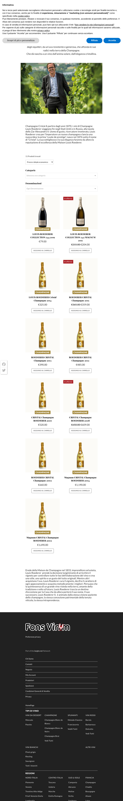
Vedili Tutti (72, 682)
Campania (72, 735)
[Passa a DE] (10, 799)
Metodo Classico (75, 673)
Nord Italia (31, 730)
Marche (52, 744)
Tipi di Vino (32, 663)
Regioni (30, 726)
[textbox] (61, 127)
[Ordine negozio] (39, 114)
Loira (88, 753)
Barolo (88, 673)
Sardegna (72, 753)
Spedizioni (29, 638)
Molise (71, 744)
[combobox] (61, 127)
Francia (90, 730)
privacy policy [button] (43, 30)
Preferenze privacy (33, 589)
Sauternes (90, 758)
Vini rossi (91, 668)
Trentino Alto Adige (33, 744)
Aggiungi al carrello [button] (42, 202)
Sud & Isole (74, 730)
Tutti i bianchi (31, 718)
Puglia (71, 758)
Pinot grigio (30, 705)
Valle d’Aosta (31, 758)
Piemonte (29, 735)
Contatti (28, 617)
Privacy (28, 649)
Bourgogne (90, 744)
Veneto (28, 740)
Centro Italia (56, 730)
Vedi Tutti (49, 693)
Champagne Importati (34, 770)
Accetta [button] (112, 40)
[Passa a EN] (6, 799)
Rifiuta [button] (94, 40)
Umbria (52, 740)
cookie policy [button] (24, 16)
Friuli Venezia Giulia (34, 749)
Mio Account (30, 628)
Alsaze (88, 749)
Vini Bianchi (31, 700)
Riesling (28, 709)
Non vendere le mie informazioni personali (94, 25)
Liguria (28, 762)
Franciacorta (73, 677)
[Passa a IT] (1, 799)
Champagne (43, 181)
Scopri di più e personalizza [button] (20, 40)
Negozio (28, 622)
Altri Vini (90, 700)
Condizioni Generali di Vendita (37, 644)
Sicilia (71, 749)
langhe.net (38, 603)
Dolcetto (89, 682)
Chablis (89, 740)
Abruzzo (72, 740)
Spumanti (73, 668)
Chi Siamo (29, 611)
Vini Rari (28, 775)
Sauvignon (29, 714)
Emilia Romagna (55, 749)
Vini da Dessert (33, 668)
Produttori (29, 633)
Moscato (29, 673)
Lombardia (30, 753)
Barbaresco (91, 677)
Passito (28, 677)
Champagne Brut (52, 689)
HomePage (29, 658)
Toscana (52, 735)
